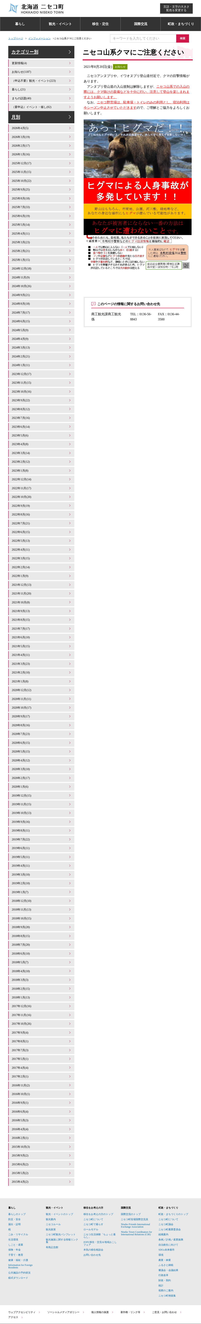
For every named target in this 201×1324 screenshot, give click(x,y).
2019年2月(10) (41, 861)
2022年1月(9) (41, 565)
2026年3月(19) (41, 143)
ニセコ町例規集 (167, 1261)
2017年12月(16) (41, 979)
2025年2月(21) (41, 253)
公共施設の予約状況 (19, 1238)
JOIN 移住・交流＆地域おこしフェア (100, 1209)
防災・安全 (14, 1185)
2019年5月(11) (41, 835)
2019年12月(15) (41, 776)
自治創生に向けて (168, 1210)
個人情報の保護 (102, 1277)
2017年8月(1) (41, 1013)
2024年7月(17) (41, 312)
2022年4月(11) (41, 540)
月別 (42, 122)
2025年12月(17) (41, 169)
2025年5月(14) (41, 228)
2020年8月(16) (41, 709)
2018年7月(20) (41, 920)
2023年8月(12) (41, 405)
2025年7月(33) (41, 211)
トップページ (15, 38)
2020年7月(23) (41, 717)
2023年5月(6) (41, 430)
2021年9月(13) (41, 599)
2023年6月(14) (41, 422)
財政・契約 (164, 1246)
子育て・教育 (15, 1220)
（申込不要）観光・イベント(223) (41, 84)
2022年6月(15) (41, 523)
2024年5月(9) (41, 329)
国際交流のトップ (131, 1179)
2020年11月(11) (41, 683)
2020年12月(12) (41, 675)
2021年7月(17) (41, 616)
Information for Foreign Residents (20, 1232)
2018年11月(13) (41, 886)
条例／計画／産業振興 (170, 1205)
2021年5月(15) (41, 633)
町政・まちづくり (181, 24)
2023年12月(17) (41, 371)
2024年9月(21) (41, 295)
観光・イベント (60, 24)
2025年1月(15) (41, 262)
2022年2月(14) (41, 557)
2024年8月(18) (41, 304)
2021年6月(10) (41, 624)
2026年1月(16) (41, 160)
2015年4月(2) (41, 1147)
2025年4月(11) (41, 236)
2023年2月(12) (41, 456)
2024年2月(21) (41, 354)
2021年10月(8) (41, 591)
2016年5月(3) (41, 1088)
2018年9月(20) (41, 903)
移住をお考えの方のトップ (98, 1179)
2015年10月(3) (41, 1114)
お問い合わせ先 (92, 1220)
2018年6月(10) (41, 928)
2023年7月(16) (41, 413)
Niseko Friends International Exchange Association (135, 1191)
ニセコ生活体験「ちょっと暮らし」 (99, 1201)
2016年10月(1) (41, 1063)
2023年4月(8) (41, 439)
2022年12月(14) (41, 472)
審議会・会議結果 (168, 1235)
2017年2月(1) (41, 1046)
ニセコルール (53, 1190)
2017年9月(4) (41, 1004)
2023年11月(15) (41, 380)
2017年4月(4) (41, 1038)
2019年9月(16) (41, 802)
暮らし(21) (41, 93)
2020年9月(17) (41, 700)
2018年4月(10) (41, 945)
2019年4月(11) (41, 844)
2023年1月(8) (41, 464)
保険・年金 (14, 1215)
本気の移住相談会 (93, 1215)
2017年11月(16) (41, 987)
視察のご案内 (165, 1256)
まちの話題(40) (41, 101)
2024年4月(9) (41, 337)
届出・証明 (14, 1190)
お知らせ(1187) (41, 76)
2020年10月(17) (41, 692)
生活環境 (13, 1205)
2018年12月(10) (41, 877)
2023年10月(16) (41, 388)
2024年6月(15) (41, 320)
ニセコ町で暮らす (93, 1190)
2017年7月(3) (41, 1021)
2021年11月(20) (41, 582)
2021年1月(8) (41, 667)
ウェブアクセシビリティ (24, 1277)
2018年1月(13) (41, 970)
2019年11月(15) (41, 785)
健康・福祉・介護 (18, 1225)
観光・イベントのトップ (59, 1179)
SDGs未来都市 (166, 1215)
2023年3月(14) (41, 447)
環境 (160, 1220)
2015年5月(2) (41, 1139)
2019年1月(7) (41, 869)
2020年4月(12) (41, 742)
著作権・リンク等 (132, 1277)
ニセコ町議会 (165, 1190)
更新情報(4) (41, 67)
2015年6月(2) (41, 1131)
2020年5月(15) (41, 734)
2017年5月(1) (41, 1029)
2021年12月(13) (41, 574)
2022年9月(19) (41, 498)
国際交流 (140, 24)
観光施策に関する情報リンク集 (62, 1206)
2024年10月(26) (41, 287)
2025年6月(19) (41, 219)
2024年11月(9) (41, 278)
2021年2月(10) (41, 658)
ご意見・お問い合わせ (167, 1277)
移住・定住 (100, 24)
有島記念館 (52, 1212)
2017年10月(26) (41, 996)
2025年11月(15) (41, 177)
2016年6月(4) (41, 1080)
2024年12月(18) (41, 270)
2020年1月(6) (41, 768)
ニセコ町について (93, 1185)
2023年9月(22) (41, 396)
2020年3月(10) (41, 751)
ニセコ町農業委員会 (169, 1195)
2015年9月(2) (41, 1122)
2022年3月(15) (41, 548)
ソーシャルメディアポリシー (65, 1277)
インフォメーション (39, 38)
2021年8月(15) (41, 607)
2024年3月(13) (41, 346)
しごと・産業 (15, 1210)
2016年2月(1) (41, 1105)
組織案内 (163, 1200)
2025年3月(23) (41, 245)
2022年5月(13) (41, 531)
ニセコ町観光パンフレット (61, 1200)
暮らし (20, 24)
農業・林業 (164, 1225)
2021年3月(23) (41, 650)
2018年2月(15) (41, 962)
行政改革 (163, 1240)
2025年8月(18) (41, 202)
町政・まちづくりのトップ (173, 1179)
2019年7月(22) (41, 818)
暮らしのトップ (17, 1179)
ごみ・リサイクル (18, 1200)
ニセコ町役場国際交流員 (134, 1185)
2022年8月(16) (41, 506)
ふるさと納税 (165, 1230)
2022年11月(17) (41, 481)
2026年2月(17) (41, 152)
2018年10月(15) (41, 894)
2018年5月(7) (41, 936)
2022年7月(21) (41, 515)
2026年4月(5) (41, 135)
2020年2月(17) (41, 759)
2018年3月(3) (41, 953)
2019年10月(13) (41, 793)
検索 (184, 38)
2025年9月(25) (41, 194)
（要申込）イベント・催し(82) (41, 109)
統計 (160, 1251)
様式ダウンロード (18, 1243)
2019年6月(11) (41, 827)
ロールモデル (90, 1195)
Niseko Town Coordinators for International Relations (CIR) (136, 1199)
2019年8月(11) (41, 810)
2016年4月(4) (41, 1097)
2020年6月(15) (41, 726)
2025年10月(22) (41, 186)
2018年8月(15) (41, 911)
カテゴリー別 (42, 54)
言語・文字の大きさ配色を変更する (176, 8)
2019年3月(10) (41, 852)
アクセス (15, 1283)
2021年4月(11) (41, 641)
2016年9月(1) (41, 1072)
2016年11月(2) (41, 1055)
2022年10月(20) (41, 489)
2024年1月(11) (41, 363)
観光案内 (51, 1185)
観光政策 (51, 1195)
